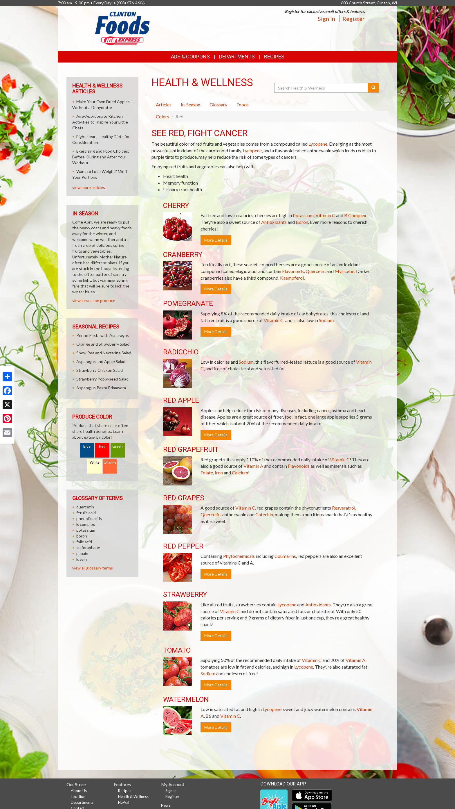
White (95, 462)
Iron (219, 472)
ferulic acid (86, 512)
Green (117, 446)
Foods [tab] (242, 104)
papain (82, 553)
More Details (216, 239)
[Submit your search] (373, 88)
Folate (207, 472)
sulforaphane (88, 547)
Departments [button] (237, 56)
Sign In (326, 18)
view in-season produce (93, 300)
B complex (85, 524)
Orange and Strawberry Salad (102, 344)
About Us (79, 790)
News (165, 805)
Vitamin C (325, 215)
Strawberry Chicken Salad (99, 370)
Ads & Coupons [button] (190, 56)
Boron (302, 222)
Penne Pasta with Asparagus (102, 335)
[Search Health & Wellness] (321, 88)
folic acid (84, 541)
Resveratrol (343, 507)
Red (102, 446)
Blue (87, 446)
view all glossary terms (92, 567)
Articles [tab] (163, 104)
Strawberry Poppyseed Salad (102, 378)
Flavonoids (293, 271)
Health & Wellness (133, 796)
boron (81, 535)
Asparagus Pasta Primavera (101, 387)
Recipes (274, 56)
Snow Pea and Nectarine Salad (103, 352)
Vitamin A (253, 466)
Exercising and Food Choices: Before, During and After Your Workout (100, 157)
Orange (110, 462)
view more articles (88, 187)
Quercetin (316, 271)
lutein (81, 559)
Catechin (264, 514)
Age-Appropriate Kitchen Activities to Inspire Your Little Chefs (100, 122)
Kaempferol (292, 278)
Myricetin (344, 271)
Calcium (240, 472)
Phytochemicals (239, 556)
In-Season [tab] (190, 104)
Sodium (326, 320)
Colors (162, 116)
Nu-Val (123, 802)
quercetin (85, 506)
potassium (85, 530)
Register (353, 18)
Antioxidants (274, 222)
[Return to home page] (122, 27)
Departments (82, 802)
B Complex (355, 215)
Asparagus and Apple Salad (100, 361)
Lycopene (317, 144)
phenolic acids (89, 518)
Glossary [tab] (218, 104)
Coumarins (285, 556)
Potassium (303, 215)
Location (78, 796)
